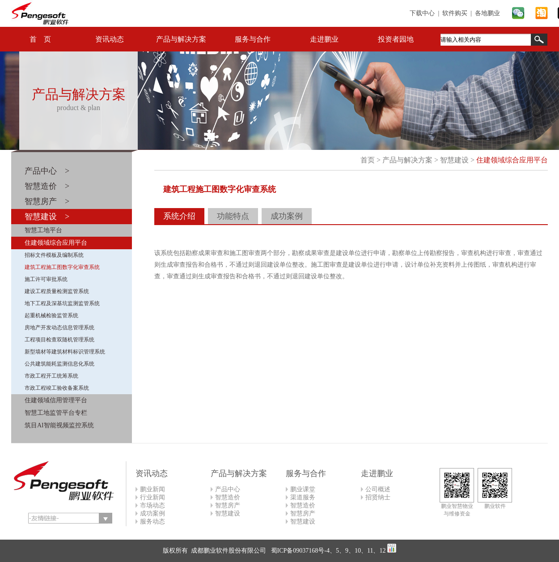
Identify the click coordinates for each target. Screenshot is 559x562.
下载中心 (422, 13)
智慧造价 (227, 497)
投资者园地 (396, 39)
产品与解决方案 (181, 39)
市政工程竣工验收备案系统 (57, 388)
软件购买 (454, 13)
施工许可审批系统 (46, 279)
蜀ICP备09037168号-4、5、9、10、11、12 (327, 550)
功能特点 (233, 216)
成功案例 (287, 216)
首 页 (40, 39)
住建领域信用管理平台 (56, 400)
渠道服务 (302, 497)
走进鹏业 (324, 39)
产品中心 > (47, 170)
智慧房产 (227, 505)
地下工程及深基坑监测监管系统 (62, 303)
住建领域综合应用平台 (56, 242)
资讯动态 (109, 39)
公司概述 (377, 489)
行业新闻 (152, 497)
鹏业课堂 (302, 489)
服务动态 (152, 521)
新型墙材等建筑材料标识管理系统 (65, 352)
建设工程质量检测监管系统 (57, 291)
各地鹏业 (487, 13)
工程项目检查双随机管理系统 (59, 339)
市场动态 (152, 505)
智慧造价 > (47, 186)
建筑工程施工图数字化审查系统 (62, 267)
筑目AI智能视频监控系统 (59, 425)
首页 (367, 160)
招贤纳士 (377, 497)
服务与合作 (253, 39)
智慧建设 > (47, 216)
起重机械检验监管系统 (51, 315)
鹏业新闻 (152, 489)
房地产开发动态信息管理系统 (59, 327)
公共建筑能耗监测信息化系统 (59, 364)
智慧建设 (454, 160)
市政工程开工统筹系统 (51, 376)
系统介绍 (179, 216)
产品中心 (227, 489)
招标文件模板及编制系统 (54, 255)
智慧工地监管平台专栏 (56, 412)
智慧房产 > (47, 201)
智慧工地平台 (43, 230)
